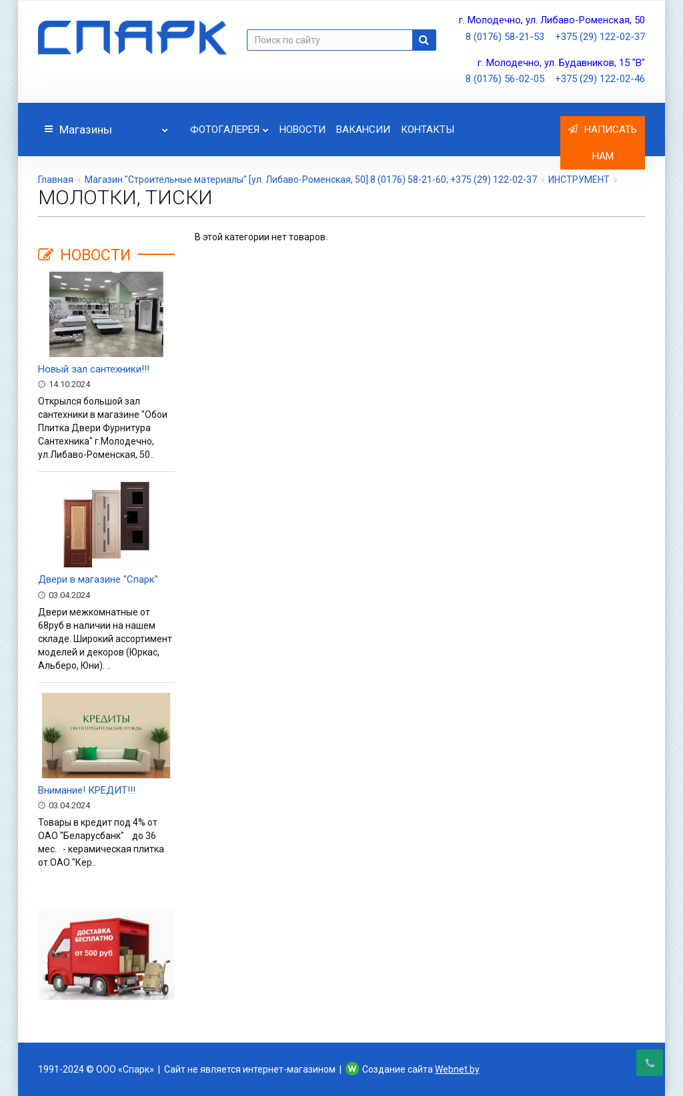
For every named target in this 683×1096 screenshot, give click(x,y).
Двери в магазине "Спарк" (98, 579)
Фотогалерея (229, 125)
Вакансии (363, 129)
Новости (302, 129)
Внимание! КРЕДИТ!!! (86, 790)
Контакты (427, 129)
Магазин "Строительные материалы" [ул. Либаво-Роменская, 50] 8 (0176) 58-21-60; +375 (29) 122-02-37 (311, 179)
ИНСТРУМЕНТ (579, 179)
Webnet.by (457, 1069)
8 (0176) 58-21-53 (505, 37)
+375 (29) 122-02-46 (600, 79)
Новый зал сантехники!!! (93, 369)
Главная (55, 179)
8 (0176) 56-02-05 (505, 79)
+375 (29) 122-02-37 (600, 37)
